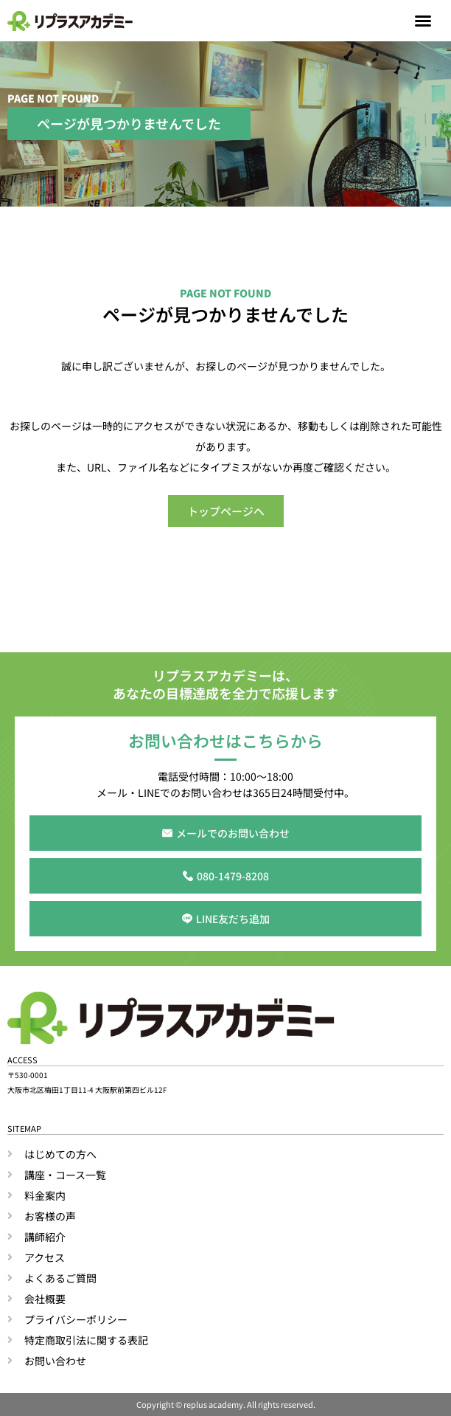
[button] (423, 20)
